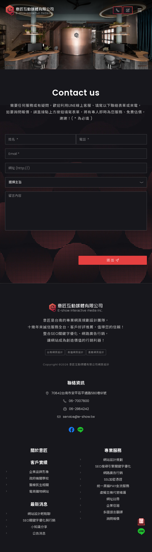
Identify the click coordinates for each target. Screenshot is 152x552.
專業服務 (113, 450)
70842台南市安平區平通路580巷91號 (76, 393)
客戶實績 (39, 462)
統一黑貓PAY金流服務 (113, 486)
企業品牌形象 (39, 472)
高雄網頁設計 (76, 352)
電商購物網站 (39, 491)
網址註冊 (113, 499)
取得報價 (128, 10)
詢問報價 (113, 518)
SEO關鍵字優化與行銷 (39, 520)
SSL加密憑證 (113, 479)
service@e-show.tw (76, 416)
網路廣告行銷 (113, 473)
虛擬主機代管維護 (113, 492)
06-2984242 (76, 409)
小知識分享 (39, 527)
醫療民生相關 (39, 485)
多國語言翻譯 (113, 512)
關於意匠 (39, 450)
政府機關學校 (39, 478)
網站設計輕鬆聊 (39, 513)
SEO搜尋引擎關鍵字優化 (113, 466)
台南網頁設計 (55, 352)
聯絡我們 (117, 10)
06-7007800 (76, 401)
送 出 (113, 260)
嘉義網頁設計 (96, 352)
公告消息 (39, 533)
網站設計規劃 (113, 459)
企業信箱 (113, 505)
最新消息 (39, 504)
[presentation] (36, 242)
